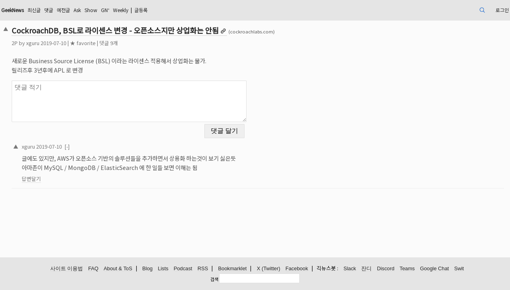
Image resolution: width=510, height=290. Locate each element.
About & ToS (118, 269)
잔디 (366, 269)
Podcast (183, 269)
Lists (163, 269)
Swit (459, 269)
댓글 (109, 10)
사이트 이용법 (66, 269)
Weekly (194, 10)
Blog (147, 269)
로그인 (450, 10)
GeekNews (66, 10)
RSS (202, 269)
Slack (349, 269)
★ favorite (132, 43)
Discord (385, 269)
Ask (142, 10)
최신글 (93, 10)
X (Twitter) (268, 269)
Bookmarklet (232, 269)
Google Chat (434, 269)
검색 (214, 279)
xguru (81, 43)
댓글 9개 (157, 43)
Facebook (297, 269)
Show (158, 10)
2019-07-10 (98, 141)
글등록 (218, 10)
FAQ (93, 269)
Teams (407, 269)
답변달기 (80, 174)
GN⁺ (175, 10)
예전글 (126, 10)
